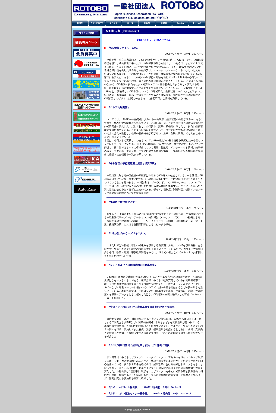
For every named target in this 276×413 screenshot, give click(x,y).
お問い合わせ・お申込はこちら (154, 40)
